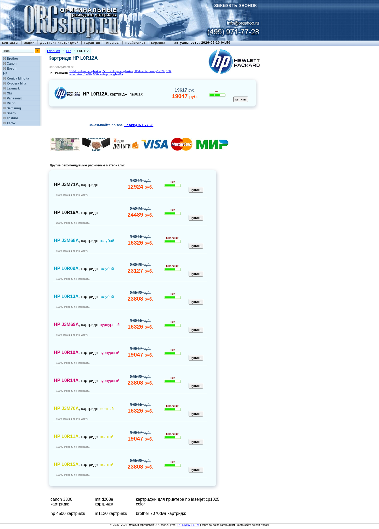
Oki (9, 93)
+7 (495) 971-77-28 (188, 525)
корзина (158, 42)
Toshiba (13, 118)
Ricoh (11, 103)
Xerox (11, 123)
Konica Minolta (18, 78)
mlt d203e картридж (104, 501)
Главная (53, 51)
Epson (11, 68)
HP (5, 73)
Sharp (11, 113)
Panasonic (14, 98)
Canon (11, 63)
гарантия (92, 42)
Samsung (14, 108)
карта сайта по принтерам (253, 525)
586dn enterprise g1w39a (149, 71)
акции (29, 42)
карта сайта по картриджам (218, 525)
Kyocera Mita (16, 83)
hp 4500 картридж (67, 513)
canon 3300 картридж (61, 501)
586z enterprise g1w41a (108, 74)
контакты (10, 42)
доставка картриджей (59, 42)
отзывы (113, 42)
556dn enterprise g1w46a (85, 71)
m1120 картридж (111, 513)
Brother (12, 58)
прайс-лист (135, 42)
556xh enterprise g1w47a (117, 71)
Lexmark (13, 88)
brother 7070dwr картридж (161, 513)
